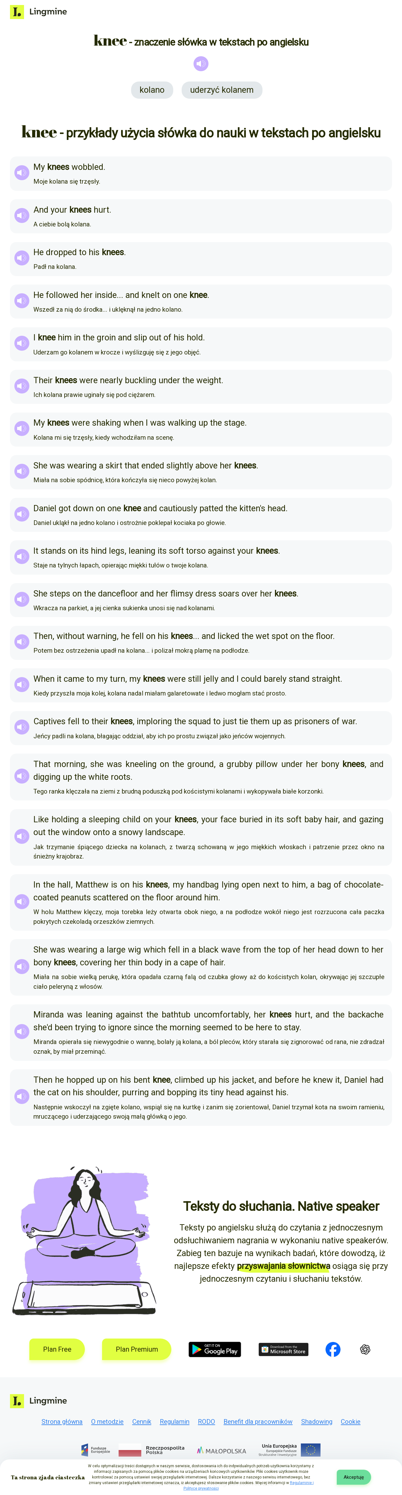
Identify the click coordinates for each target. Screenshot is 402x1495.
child (131, 819)
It (35, 551)
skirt (113, 466)
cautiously (178, 508)
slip (140, 338)
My (39, 167)
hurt (101, 210)
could (251, 679)
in (77, 338)
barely (275, 679)
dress (205, 594)
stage (234, 423)
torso (196, 551)
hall (64, 885)
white (98, 777)
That (42, 764)
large (116, 950)
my (102, 679)
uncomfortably (221, 1015)
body (154, 963)
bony (330, 764)
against (221, 551)
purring (135, 1092)
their (99, 721)
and (132, 295)
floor (324, 636)
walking (182, 423)
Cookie (350, 1421)
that (132, 466)
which (155, 950)
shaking (106, 423)
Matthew (92, 885)
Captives (49, 721)
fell (138, 636)
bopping (182, 1092)
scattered (110, 898)
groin (106, 338)
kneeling (141, 764)
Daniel (44, 508)
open (251, 885)
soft (176, 551)
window (76, 832)
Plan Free (57, 1349)
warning (102, 636)
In (36, 885)
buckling (140, 380)
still (194, 679)
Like (41, 819)
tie (243, 721)
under (169, 380)
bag (324, 885)
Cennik (141, 1421)
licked (228, 636)
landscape (164, 832)
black (208, 950)
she (97, 764)
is (114, 885)
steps (60, 594)
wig (134, 950)
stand (299, 679)
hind (99, 551)
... (120, 295)
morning (69, 764)
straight (326, 679)
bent (142, 1080)
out (155, 338)
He (38, 252)
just (230, 721)
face (228, 819)
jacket (243, 1080)
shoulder (102, 1092)
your (59, 210)
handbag (203, 885)
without (70, 636)
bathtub (176, 1015)
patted (211, 508)
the (89, 338)
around (189, 898)
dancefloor (118, 594)
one (180, 295)
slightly (179, 466)
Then (42, 636)
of (167, 338)
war (348, 721)
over (250, 594)
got (65, 508)
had (377, 1080)
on (166, 295)
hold (195, 338)
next (271, 885)
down (83, 508)
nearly (111, 380)
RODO (206, 1421)
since (143, 1027)
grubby (239, 764)
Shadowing (316, 1421)
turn (117, 679)
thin (135, 963)
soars (228, 594)
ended (152, 466)
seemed (218, 1027)
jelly (210, 679)
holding (65, 819)
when (133, 423)
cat (53, 1092)
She (40, 466)
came (74, 679)
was (157, 423)
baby (313, 819)
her (87, 295)
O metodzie (107, 1421)
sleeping (104, 819)
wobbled (87, 167)
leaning (142, 551)
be (248, 1027)
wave (230, 950)
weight (208, 380)
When (44, 679)
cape (189, 963)
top (284, 950)
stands (53, 551)
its (84, 551)
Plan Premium (137, 1349)
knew (323, 1080)
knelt (150, 295)
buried (251, 819)
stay (291, 1027)
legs (117, 551)
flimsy (181, 594)
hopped (80, 1080)
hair (331, 819)
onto (101, 832)
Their (43, 380)
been (64, 1027)
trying (85, 1027)
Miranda (48, 1015)
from (252, 950)
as (287, 721)
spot (280, 636)
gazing (371, 819)
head (276, 508)
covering (96, 963)
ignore (119, 1027)
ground (200, 764)
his (94, 252)
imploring (154, 721)
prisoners (312, 721)
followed (62, 295)
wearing (82, 466)
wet (262, 636)
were (88, 380)
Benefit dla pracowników (257, 1421)
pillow (267, 764)
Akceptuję (354, 1477)
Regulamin (174, 1421)
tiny (217, 1092)
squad (199, 721)
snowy (131, 832)
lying (230, 885)
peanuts (76, 898)
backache (366, 1015)
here (264, 1027)
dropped (61, 252)
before (287, 1080)
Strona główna (62, 1421)
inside (106, 295)
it (59, 679)
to (82, 252)
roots (120, 777)
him (65, 338)
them (260, 721)
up (203, 423)
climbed (189, 1080)
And (40, 210)
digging (47, 777)
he (125, 636)
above (206, 466)
